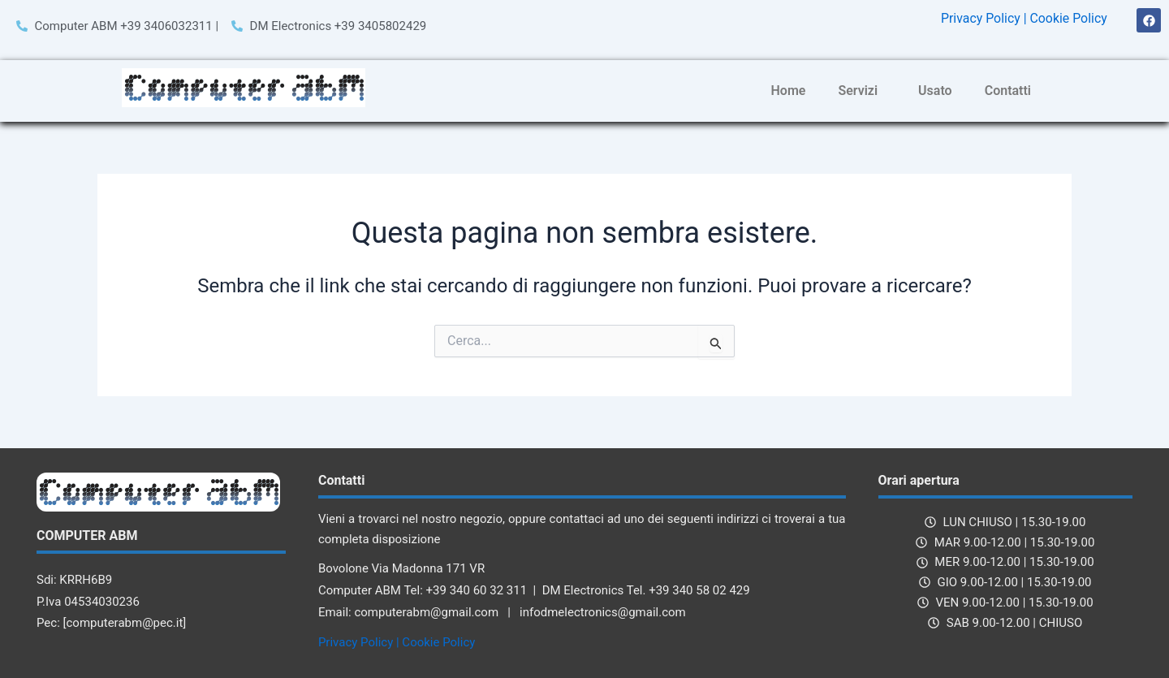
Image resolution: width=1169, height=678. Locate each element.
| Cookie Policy (1065, 18)
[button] (862, 91)
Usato (935, 90)
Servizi (858, 90)
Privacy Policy (979, 18)
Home (788, 90)
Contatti (1008, 90)
